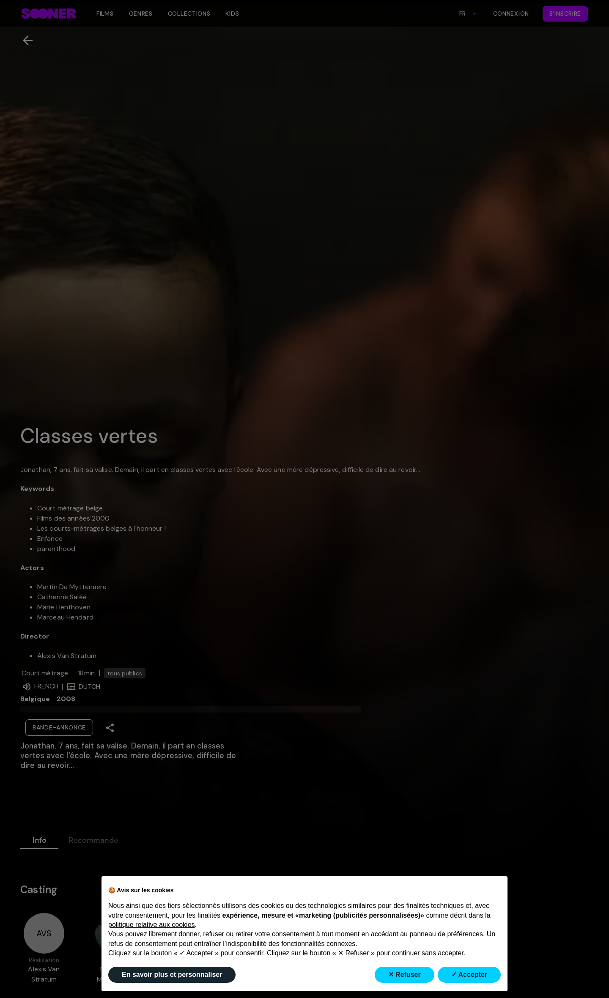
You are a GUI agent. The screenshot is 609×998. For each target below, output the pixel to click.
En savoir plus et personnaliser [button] (172, 974)
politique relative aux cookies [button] (151, 924)
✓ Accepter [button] (469, 974)
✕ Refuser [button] (404, 974)
